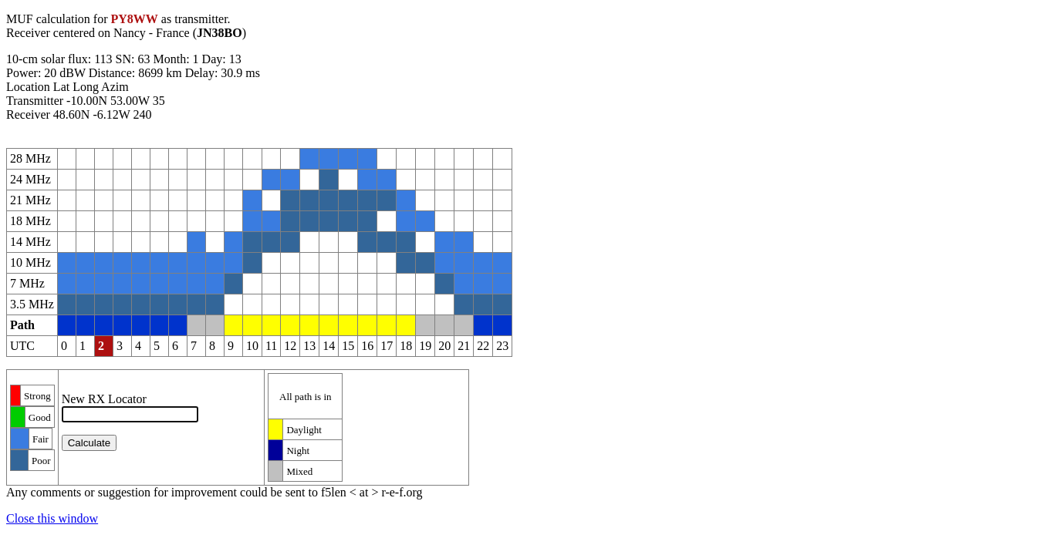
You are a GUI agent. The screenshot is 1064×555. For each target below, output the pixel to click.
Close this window (52, 518)
